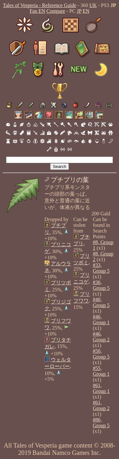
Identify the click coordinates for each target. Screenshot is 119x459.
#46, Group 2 (101, 336)
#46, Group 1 (101, 319)
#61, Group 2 (101, 405)
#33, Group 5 (101, 268)
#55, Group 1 (101, 371)
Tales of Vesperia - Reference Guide (39, 5)
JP (79, 11)
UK (93, 5)
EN (86, 11)
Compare (55, 11)
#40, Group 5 (101, 302)
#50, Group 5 (101, 353)
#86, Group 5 (101, 422)
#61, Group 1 (101, 388)
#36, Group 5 (101, 285)
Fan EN (37, 11)
